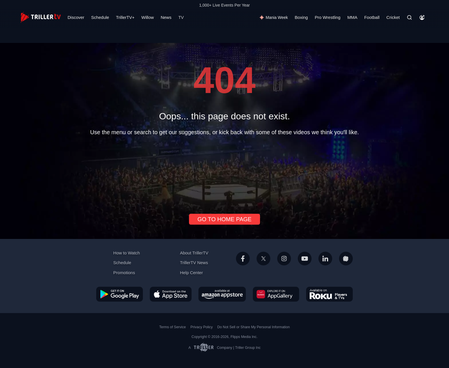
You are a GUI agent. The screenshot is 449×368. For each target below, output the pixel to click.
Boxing (301, 17)
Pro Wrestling (327, 17)
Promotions (124, 272)
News (166, 17)
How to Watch (126, 252)
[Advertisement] (224, 172)
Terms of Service (172, 327)
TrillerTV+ (125, 17)
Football (371, 17)
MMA (352, 17)
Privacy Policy (201, 327)
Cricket (393, 17)
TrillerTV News (194, 262)
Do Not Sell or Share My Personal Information (253, 327)
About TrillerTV (194, 252)
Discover (76, 17)
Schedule (100, 17)
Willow (147, 17)
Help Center (191, 272)
